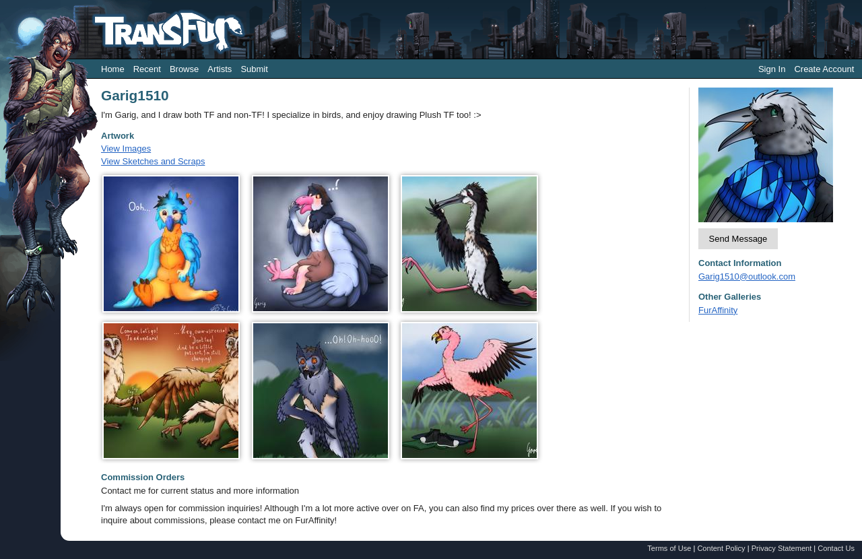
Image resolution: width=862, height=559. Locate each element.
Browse (184, 69)
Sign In (771, 69)
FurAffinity (717, 310)
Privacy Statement (782, 548)
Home (113, 69)
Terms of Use (669, 548)
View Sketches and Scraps (153, 161)
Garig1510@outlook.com (746, 276)
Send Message (738, 239)
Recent (147, 69)
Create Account (824, 69)
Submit (253, 69)
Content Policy (721, 548)
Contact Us (836, 548)
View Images (126, 148)
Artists (219, 69)
